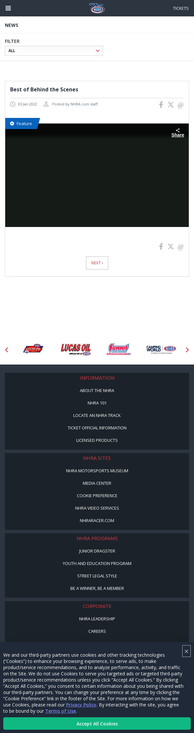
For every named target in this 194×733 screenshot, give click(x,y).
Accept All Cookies (97, 724)
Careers (97, 631)
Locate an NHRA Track (97, 415)
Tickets (181, 8)
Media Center (97, 483)
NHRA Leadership (97, 619)
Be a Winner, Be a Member (97, 588)
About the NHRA (97, 390)
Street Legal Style (97, 576)
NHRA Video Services (97, 508)
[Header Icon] (8, 8)
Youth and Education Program (97, 563)
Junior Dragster (97, 551)
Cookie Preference (97, 495)
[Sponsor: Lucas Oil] (76, 349)
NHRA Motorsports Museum (97, 471)
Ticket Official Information (97, 428)
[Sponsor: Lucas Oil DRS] (33, 349)
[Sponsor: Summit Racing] (118, 349)
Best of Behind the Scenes (44, 89)
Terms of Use (60, 711)
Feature (21, 123)
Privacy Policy (81, 705)
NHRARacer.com (97, 520)
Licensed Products (97, 440)
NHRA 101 (97, 403)
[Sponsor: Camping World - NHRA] (161, 349)
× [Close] (186, 651)
